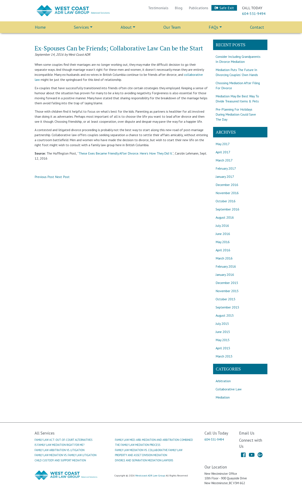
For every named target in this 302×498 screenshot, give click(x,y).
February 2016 (226, 266)
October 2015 (226, 299)
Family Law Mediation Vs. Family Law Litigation (65, 455)
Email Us (246, 433)
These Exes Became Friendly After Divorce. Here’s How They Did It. (126, 153)
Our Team (172, 27)
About (126, 27)
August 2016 (225, 217)
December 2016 (227, 185)
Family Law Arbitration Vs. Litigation (60, 450)
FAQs (213, 27)
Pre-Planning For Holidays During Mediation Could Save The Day (236, 114)
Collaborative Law (229, 389)
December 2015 (227, 283)
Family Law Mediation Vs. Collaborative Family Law (148, 450)
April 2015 (223, 348)
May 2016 (223, 242)
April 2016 (223, 250)
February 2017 (226, 168)
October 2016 (226, 201)
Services (81, 27)
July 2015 (222, 323)
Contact (257, 27)
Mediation (223, 397)
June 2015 (223, 332)
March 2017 (224, 160)
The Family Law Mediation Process (137, 445)
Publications (198, 7)
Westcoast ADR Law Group (150, 475)
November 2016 (227, 193)
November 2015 (227, 291)
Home (40, 27)
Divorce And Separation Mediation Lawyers (144, 460)
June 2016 (223, 234)
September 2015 (227, 307)
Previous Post (44, 177)
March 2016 (224, 258)
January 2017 (225, 176)
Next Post (62, 177)
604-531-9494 (254, 13)
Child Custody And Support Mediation (60, 460)
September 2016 (227, 209)
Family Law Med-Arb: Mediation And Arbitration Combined (154, 440)
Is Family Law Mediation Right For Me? (59, 445)
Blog (178, 7)
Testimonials (158, 7)
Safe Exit (224, 7)
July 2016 (222, 225)
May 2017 (223, 144)
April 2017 (223, 152)
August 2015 (225, 315)
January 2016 (225, 274)
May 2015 (223, 340)
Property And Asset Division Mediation (141, 455)
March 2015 (224, 356)
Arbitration (223, 381)
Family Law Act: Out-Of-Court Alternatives (63, 440)
